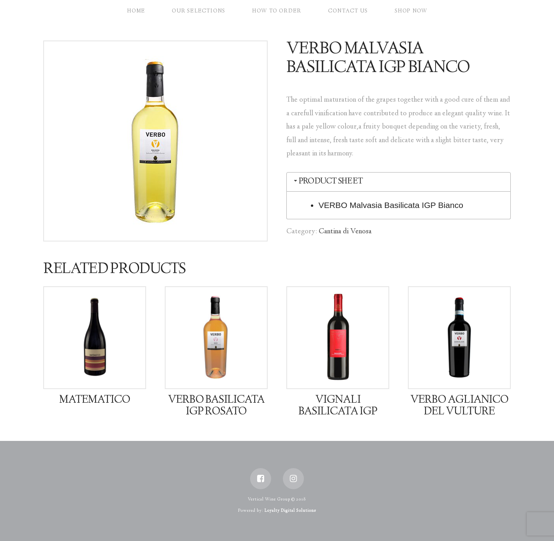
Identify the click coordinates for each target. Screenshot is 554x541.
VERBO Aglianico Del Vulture (459, 406)
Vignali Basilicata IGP (337, 406)
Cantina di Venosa (345, 232)
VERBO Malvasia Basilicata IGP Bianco (390, 205)
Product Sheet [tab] (328, 181)
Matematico (94, 400)
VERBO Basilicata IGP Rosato (216, 406)
